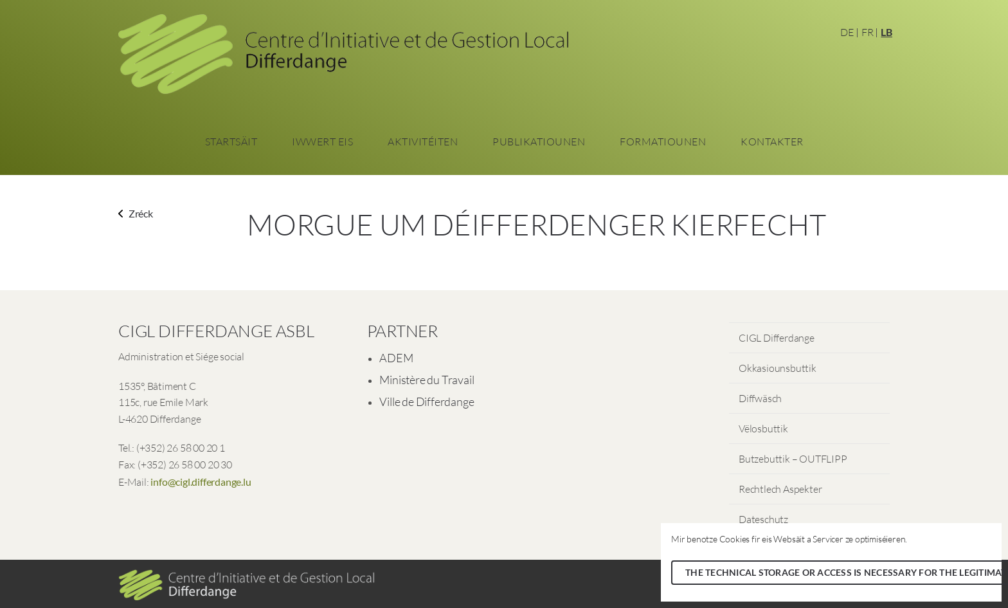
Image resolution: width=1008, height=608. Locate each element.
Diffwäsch (760, 398)
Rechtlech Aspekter (780, 489)
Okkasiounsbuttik (777, 368)
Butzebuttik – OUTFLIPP (793, 458)
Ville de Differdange (426, 401)
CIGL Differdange (777, 337)
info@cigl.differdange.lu (200, 481)
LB (886, 32)
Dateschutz (763, 519)
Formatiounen (663, 141)
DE (847, 32)
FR (867, 32)
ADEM (396, 358)
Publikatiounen (538, 141)
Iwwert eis (322, 141)
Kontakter (772, 141)
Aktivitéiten (423, 141)
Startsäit (231, 141)
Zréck (135, 213)
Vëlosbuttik (763, 428)
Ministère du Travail (426, 380)
